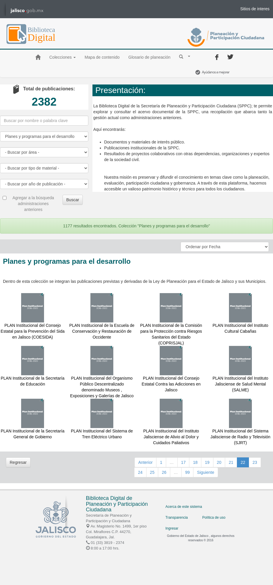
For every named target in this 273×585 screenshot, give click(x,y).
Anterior (145, 462)
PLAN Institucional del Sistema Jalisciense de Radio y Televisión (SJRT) (240, 437)
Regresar (18, 462)
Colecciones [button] (62, 57)
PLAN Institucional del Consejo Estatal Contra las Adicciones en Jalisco (171, 384)
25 (152, 472)
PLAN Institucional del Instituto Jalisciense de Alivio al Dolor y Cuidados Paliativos (171, 437)
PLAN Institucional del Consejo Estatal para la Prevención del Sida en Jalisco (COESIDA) (33, 331)
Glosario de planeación (149, 57)
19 (207, 462)
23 (254, 462)
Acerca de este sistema (184, 507)
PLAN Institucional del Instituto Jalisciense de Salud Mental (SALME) (240, 384)
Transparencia (177, 517)
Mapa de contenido (102, 57)
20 (219, 462)
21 (231, 462)
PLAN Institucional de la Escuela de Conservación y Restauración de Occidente (101, 331)
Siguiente (205, 472)
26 (164, 472)
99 (187, 472)
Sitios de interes (254, 8)
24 (140, 472)
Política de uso (213, 517)
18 (195, 462)
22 (243, 462)
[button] (185, 56)
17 (183, 462)
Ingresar (172, 528)
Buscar (72, 199)
